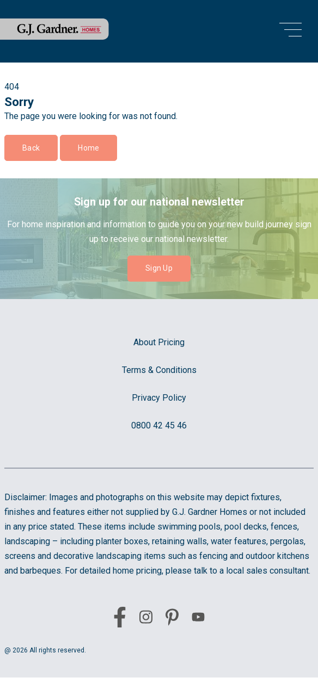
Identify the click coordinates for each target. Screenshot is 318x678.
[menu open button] (290, 31)
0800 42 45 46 (159, 425)
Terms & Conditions (159, 370)
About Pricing (159, 342)
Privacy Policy (159, 398)
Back (31, 148)
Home (88, 148)
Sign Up (159, 268)
